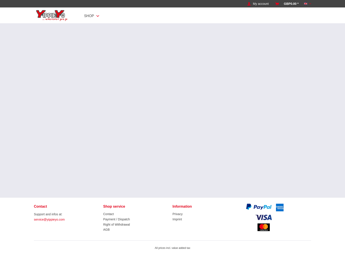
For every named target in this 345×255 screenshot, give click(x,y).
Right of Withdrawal (116, 224)
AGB (106, 229)
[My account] (258, 4)
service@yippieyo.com (49, 219)
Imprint (177, 219)
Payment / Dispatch (116, 219)
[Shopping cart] (287, 4)
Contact (108, 214)
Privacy (177, 214)
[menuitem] (258, 4)
